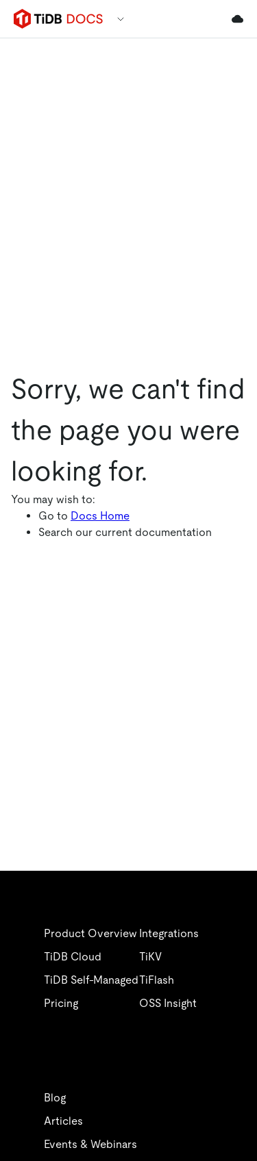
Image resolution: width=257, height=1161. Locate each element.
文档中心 (74, 495)
